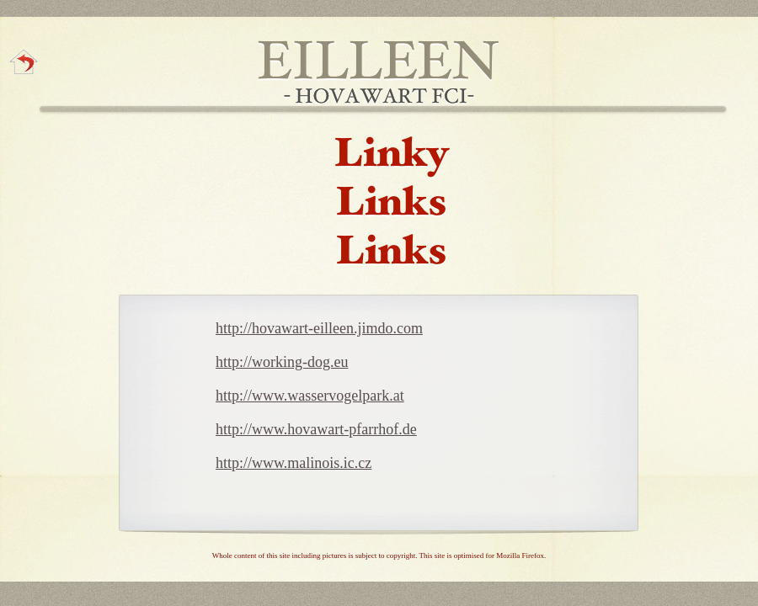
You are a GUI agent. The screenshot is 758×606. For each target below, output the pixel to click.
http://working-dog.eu (282, 362)
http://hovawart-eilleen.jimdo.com (319, 328)
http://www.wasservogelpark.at (310, 395)
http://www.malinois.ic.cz (293, 462)
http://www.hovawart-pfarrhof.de (316, 429)
